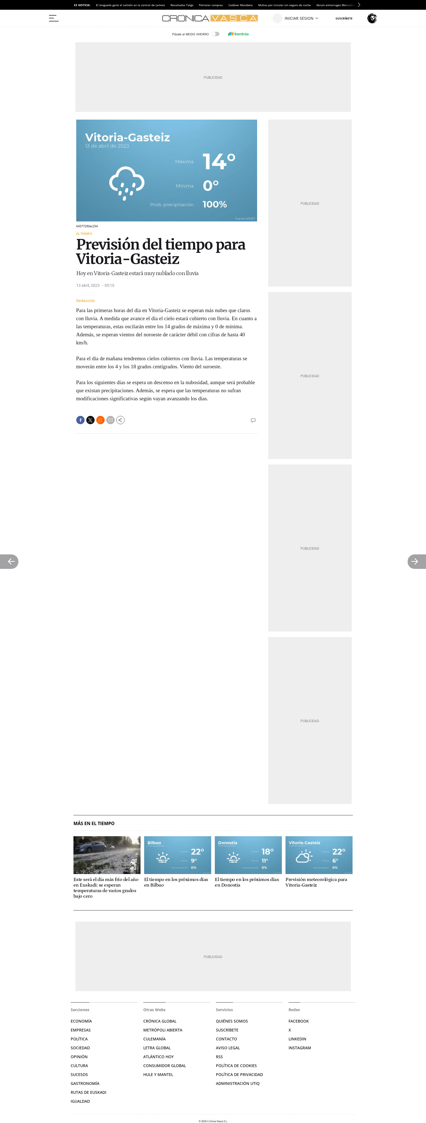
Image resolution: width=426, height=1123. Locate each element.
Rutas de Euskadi (88, 1092)
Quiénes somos (232, 1021)
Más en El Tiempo (94, 823)
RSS (219, 1056)
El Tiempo (84, 233)
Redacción (85, 300)
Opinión (79, 1056)
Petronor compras (211, 5)
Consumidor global (164, 1065)
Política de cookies (236, 1065)
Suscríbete (227, 1030)
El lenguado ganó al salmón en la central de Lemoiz (130, 5)
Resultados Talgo (182, 5)
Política (79, 1038)
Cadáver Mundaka (240, 5)
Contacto (226, 1038)
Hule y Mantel (158, 1074)
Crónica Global (159, 1021)
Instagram (300, 1047)
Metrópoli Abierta (162, 1030)
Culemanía (154, 1038)
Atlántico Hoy (158, 1056)
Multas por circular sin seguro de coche (284, 5)
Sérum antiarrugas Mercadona (336, 5)
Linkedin (297, 1038)
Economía (81, 1021)
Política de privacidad (239, 1074)
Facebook (299, 1021)
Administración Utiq (238, 1083)
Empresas (81, 1030)
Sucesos (79, 1074)
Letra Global (157, 1047)
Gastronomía (85, 1083)
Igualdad (80, 1101)
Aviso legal (228, 1047)
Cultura (79, 1065)
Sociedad (80, 1047)
